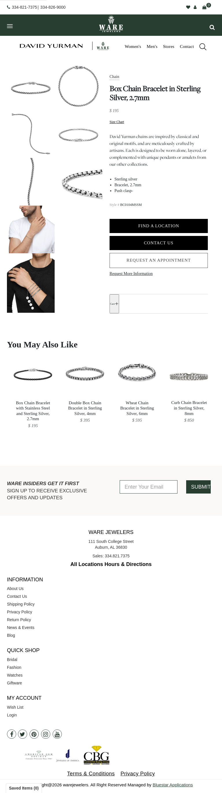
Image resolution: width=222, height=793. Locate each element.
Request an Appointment (159, 260)
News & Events (20, 627)
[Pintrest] (34, 734)
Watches (15, 675)
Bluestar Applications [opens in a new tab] (173, 784)
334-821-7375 (24, 7)
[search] (200, 47)
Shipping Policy (21, 604)
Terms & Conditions (91, 774)
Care (112, 303)
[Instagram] (45, 734)
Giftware (14, 683)
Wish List (15, 707)
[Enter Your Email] (148, 487)
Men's (152, 46)
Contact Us (158, 243)
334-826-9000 (53, 7)
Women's (133, 46)
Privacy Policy (19, 612)
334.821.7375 (117, 556)
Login (12, 715)
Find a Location (158, 226)
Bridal (12, 659)
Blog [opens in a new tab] (11, 635)
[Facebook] (11, 734)
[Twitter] (22, 734)
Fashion (14, 667)
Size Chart (117, 122)
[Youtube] (57, 734)
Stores (168, 46)
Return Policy (19, 619)
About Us (15, 588)
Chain (114, 77)
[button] (212, 27)
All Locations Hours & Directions (110, 564)
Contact (187, 46)
